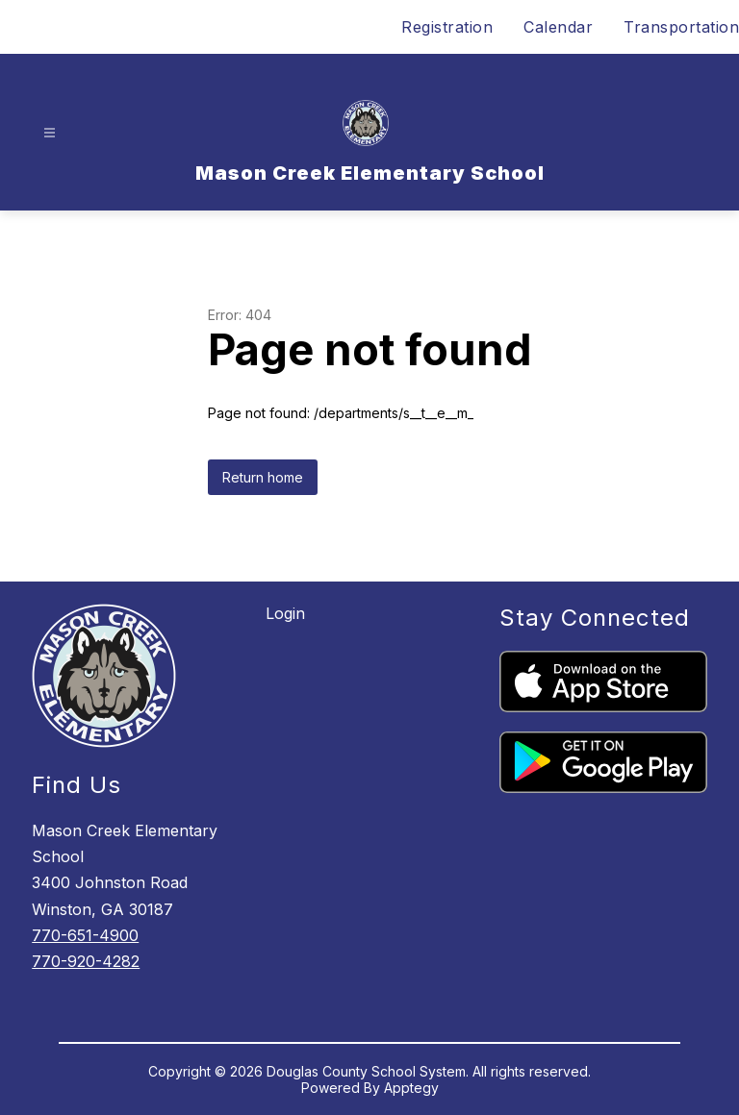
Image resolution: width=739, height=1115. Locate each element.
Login (285, 613)
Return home (262, 477)
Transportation (681, 27)
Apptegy (411, 1087)
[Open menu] (49, 133)
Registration (447, 27)
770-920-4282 (86, 961)
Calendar (558, 27)
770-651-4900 (85, 935)
